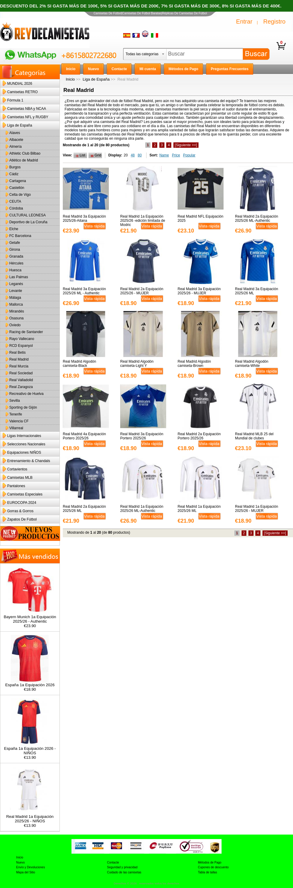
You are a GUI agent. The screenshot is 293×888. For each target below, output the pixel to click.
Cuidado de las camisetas (124, 872)
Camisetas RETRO (22, 92)
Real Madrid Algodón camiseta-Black (79, 363)
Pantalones (16, 486)
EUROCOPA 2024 (21, 503)
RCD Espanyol (21, 346)
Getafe (14, 243)
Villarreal (16, 428)
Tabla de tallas (207, 872)
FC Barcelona (20, 236)
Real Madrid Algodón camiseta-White (251, 363)
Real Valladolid (21, 380)
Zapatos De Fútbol (22, 519)
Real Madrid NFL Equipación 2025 (200, 218)
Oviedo (15, 325)
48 (133, 155)
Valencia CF (18, 421)
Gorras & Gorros (20, 511)
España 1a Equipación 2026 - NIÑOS (30, 749)
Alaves (14, 133)
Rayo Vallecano (21, 339)
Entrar (244, 21)
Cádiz (14, 174)
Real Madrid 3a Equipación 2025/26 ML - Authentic (84, 291)
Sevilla (14, 400)
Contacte (113, 862)
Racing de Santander (26, 332)
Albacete (16, 140)
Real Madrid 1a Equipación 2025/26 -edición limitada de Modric (142, 220)
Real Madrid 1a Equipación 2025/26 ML (199, 508)
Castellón (16, 188)
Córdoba (16, 208)
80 (140, 155)
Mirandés (16, 311)
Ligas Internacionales (24, 436)
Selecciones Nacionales (26, 444)
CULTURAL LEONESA (27, 215)
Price (176, 155)
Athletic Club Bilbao (24, 153)
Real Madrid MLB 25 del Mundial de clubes (254, 436)
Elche (13, 229)
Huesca (15, 270)
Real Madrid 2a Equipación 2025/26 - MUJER (141, 291)
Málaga (15, 298)
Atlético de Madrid (23, 160)
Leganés (16, 284)
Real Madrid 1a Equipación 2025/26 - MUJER (256, 508)
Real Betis (17, 352)
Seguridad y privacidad (122, 867)
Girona (14, 249)
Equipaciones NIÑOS (24, 452)
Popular (189, 155)
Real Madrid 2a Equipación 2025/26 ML (84, 508)
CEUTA (15, 201)
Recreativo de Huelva (26, 394)
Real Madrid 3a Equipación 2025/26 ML (256, 291)
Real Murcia (18, 366)
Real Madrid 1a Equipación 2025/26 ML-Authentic (141, 508)
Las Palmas (18, 277)
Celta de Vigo (20, 195)
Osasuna (16, 318)
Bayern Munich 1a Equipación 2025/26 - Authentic (30, 617)
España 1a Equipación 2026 (30, 683)
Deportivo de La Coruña (28, 222)
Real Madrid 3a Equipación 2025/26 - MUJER (199, 291)
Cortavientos (17, 469)
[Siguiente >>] (186, 145)
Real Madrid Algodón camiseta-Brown (194, 363)
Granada (16, 256)
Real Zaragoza (21, 387)
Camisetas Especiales (24, 494)
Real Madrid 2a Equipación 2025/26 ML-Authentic (256, 218)
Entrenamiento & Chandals (28, 461)
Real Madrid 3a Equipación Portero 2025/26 (141, 436)
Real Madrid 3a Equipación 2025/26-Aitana (84, 218)
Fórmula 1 (15, 100)
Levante (15, 291)
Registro (274, 21)
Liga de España (96, 79)
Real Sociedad (21, 373)
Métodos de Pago (209, 862)
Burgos (15, 167)
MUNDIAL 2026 (19, 83)
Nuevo (20, 862)
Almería (15, 146)
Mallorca (16, 304)
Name (164, 155)
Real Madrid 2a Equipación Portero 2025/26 (199, 436)
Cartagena (17, 181)
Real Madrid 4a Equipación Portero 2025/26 (84, 436)
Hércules (16, 263)
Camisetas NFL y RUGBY (27, 117)
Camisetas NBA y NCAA (26, 109)
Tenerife (15, 414)
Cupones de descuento (213, 867)
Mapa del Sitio (25, 872)
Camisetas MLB (20, 477)
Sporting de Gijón (23, 407)
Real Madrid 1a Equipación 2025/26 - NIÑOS (30, 817)
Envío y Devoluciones (30, 867)
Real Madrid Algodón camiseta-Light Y (136, 363)
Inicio (70, 79)
